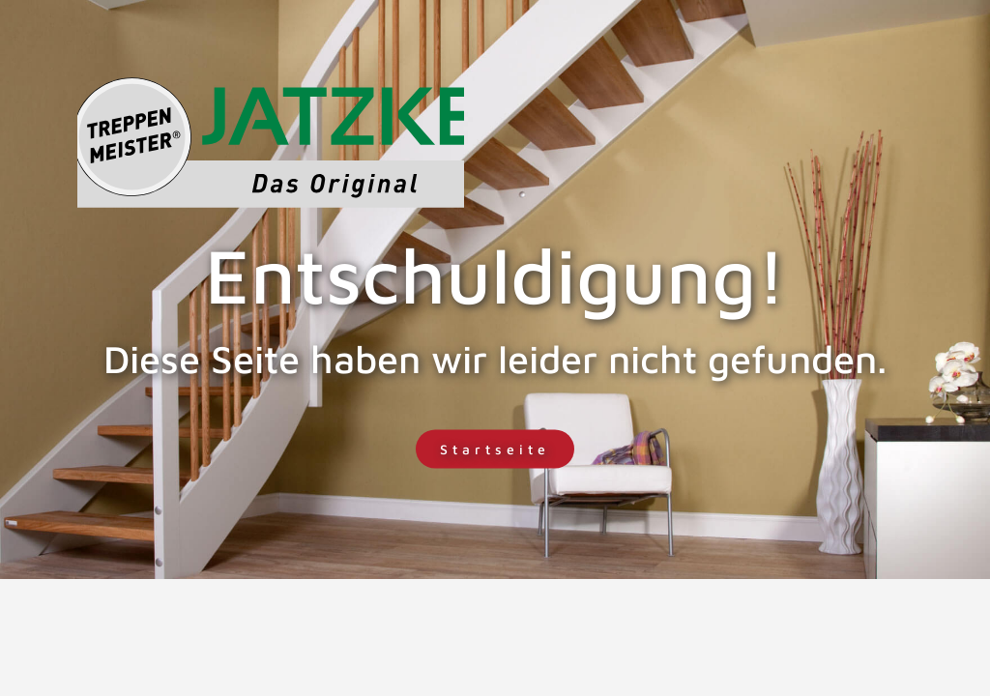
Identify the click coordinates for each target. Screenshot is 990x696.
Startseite (495, 449)
